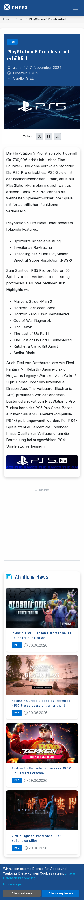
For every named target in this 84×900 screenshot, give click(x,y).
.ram (17, 67)
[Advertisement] (42, 525)
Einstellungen (13, 884)
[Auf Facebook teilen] (48, 136)
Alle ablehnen (22, 893)
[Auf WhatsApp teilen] (57, 136)
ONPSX (16, 7)
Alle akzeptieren (61, 893)
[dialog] (42, 882)
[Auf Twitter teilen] (39, 136)
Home (6, 19)
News (20, 19)
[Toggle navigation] (75, 8)
